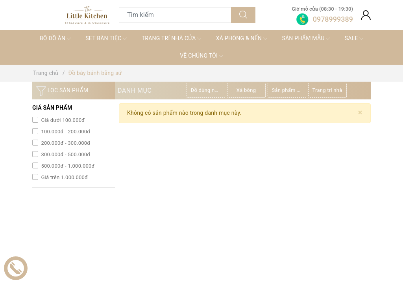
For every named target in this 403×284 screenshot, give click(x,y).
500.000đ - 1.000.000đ (67, 166)
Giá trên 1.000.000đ (64, 177)
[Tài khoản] (366, 15)
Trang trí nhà (327, 90)
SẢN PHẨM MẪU (306, 39)
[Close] (360, 112)
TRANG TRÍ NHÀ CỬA (172, 39)
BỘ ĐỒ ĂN (55, 39)
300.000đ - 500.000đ (65, 154)
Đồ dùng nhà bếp (208, 90)
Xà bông (246, 90)
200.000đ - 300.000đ (65, 143)
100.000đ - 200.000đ (65, 132)
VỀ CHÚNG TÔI (201, 56)
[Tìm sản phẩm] (175, 15)
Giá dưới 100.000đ (62, 120)
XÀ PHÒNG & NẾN (241, 39)
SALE (354, 39)
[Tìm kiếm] (243, 15)
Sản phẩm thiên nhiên (289, 90)
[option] (207, 90)
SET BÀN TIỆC (106, 39)
